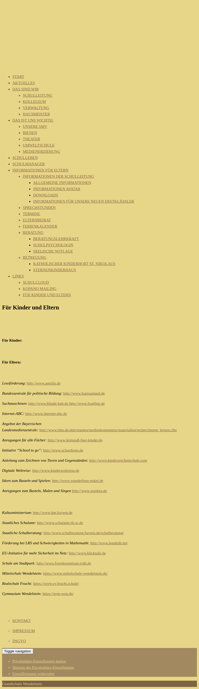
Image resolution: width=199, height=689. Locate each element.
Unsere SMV (35, 126)
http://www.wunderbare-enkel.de (77, 481)
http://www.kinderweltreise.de (55, 470)
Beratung (33, 232)
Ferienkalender (40, 226)
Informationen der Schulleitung (58, 176)
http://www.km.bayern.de (53, 513)
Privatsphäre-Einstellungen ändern (39, 661)
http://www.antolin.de (44, 383)
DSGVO (19, 641)
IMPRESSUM (23, 631)
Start (18, 77)
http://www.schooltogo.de (63, 450)
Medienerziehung (41, 151)
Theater (31, 139)
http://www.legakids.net (108, 543)
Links (18, 276)
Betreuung (34, 257)
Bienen (30, 133)
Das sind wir (25, 89)
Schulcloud (36, 282)
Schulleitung (37, 95)
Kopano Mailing (39, 289)
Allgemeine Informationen (62, 183)
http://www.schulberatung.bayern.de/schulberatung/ (84, 533)
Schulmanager (28, 164)
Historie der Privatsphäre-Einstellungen (43, 667)
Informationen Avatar (56, 189)
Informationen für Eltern (40, 170)
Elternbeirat (37, 220)
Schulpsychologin (53, 245)
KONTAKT (21, 621)
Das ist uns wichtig (32, 120)
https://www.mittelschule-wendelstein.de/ (75, 573)
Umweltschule (39, 145)
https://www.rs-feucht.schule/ (56, 583)
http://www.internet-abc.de (46, 414)
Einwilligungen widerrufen (33, 674)
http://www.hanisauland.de (84, 393)
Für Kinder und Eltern (47, 295)
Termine (31, 214)
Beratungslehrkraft (56, 239)
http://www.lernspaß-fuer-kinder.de (75, 440)
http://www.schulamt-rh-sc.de (60, 523)
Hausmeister (36, 114)
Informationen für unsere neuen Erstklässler (83, 201)
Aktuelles (23, 83)
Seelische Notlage (53, 251)
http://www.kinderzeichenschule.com (118, 460)
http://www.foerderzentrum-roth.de (64, 563)
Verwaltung (36, 108)
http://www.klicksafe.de (87, 553)
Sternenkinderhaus (54, 270)
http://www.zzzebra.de (89, 491)
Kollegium (34, 102)
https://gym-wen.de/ (58, 594)
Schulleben (25, 158)
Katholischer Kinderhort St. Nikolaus (74, 264)
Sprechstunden (39, 208)
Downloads (45, 195)
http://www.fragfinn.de (86, 403)
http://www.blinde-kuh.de (48, 403)
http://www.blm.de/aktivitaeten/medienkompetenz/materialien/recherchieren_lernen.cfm (108, 430)
